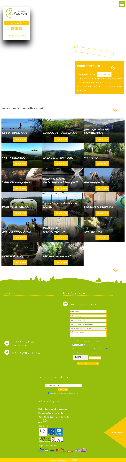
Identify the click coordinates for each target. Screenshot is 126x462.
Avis (43, 422)
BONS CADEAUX (16, 36)
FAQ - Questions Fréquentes (52, 409)
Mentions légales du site (50, 413)
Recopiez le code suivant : (88, 353)
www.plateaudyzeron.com (60, 460)
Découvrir (20, 139)
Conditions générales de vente (53, 417)
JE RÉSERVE (104, 74)
